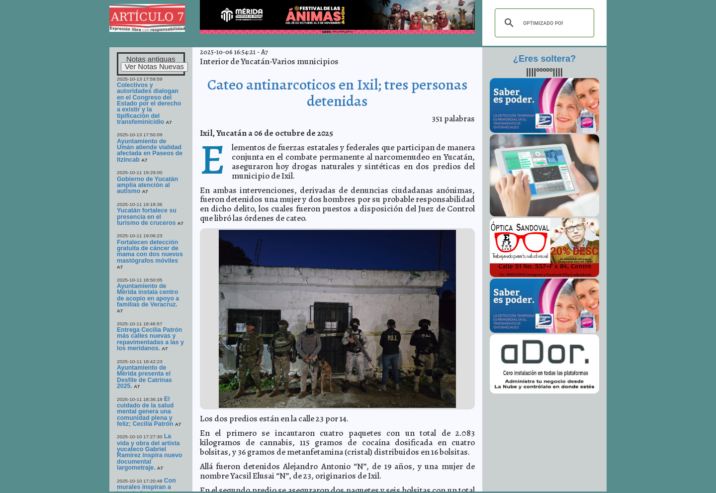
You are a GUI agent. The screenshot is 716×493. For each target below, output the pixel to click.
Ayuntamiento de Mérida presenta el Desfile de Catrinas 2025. (144, 377)
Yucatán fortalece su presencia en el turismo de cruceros (147, 216)
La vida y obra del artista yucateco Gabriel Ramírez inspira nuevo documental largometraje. (149, 452)
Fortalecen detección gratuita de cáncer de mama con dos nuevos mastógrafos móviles (150, 251)
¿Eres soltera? (544, 59)
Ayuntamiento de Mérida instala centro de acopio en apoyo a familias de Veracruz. (148, 295)
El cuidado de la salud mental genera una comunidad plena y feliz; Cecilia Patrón (146, 411)
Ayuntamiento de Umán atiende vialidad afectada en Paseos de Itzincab (149, 150)
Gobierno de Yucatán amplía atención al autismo (147, 185)
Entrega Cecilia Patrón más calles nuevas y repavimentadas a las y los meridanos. (150, 339)
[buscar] (543, 23)
